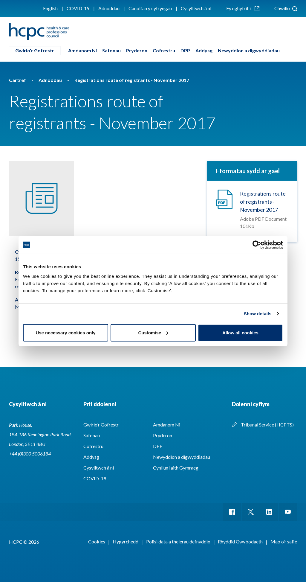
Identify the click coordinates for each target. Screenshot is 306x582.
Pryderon (136, 50)
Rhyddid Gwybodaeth (240, 541)
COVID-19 (78, 8)
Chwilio (285, 8)
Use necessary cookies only (65, 332)
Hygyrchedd (125, 541)
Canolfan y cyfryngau (150, 8)
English (50, 8)
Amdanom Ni (82, 50)
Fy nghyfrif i (242, 8)
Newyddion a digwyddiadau (249, 50)
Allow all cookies (240, 332)
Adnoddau (109, 8)
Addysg (203, 50)
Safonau (111, 50)
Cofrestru (164, 50)
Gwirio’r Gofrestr (34, 50)
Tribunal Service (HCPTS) (267, 424)
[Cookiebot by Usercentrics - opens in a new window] (257, 244)
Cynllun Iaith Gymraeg (175, 467)
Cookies (96, 541)
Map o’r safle (283, 541)
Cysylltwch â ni (196, 8)
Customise (153, 332)
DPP (185, 50)
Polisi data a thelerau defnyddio (178, 541)
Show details (258, 313)
